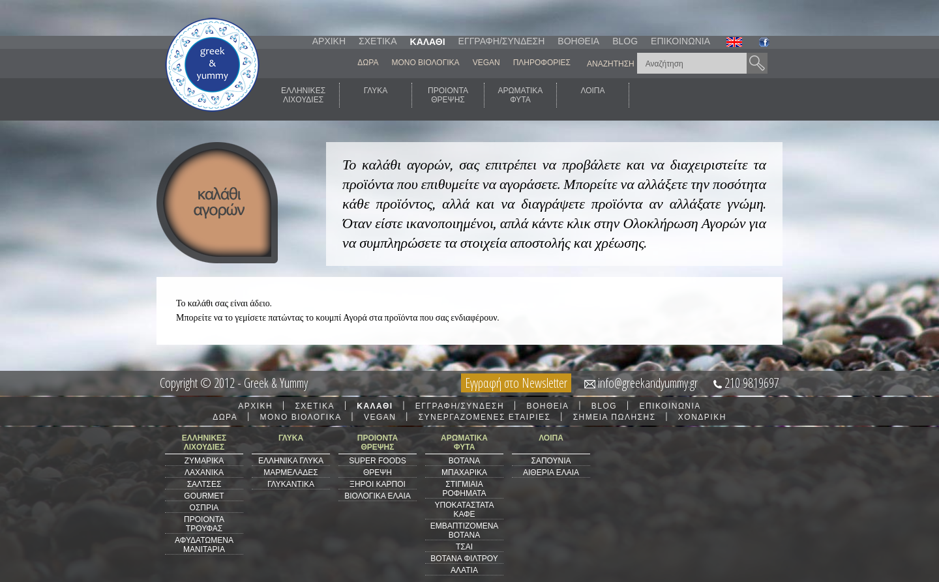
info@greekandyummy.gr (648, 383)
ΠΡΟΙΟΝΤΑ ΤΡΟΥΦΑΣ (204, 524)
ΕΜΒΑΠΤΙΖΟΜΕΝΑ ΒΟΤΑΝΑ (464, 530)
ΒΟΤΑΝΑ (464, 460)
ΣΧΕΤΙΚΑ (377, 41)
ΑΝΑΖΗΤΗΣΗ (610, 63)
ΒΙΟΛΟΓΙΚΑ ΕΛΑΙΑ (377, 496)
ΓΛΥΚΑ (376, 95)
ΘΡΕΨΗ (377, 472)
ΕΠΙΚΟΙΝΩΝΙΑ (680, 41)
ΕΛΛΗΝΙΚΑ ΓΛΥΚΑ (290, 460)
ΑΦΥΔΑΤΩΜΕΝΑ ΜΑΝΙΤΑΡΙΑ (204, 545)
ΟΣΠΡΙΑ (204, 507)
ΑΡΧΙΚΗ (329, 41)
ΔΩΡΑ (367, 62)
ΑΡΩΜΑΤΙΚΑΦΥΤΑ (520, 95)
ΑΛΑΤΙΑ (464, 570)
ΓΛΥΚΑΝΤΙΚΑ (290, 484)
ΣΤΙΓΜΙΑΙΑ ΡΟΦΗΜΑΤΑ (464, 489)
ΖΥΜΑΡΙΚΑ (204, 460)
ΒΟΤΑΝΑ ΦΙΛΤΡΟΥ (464, 558)
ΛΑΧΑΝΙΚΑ (204, 472)
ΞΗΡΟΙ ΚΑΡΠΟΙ (378, 484)
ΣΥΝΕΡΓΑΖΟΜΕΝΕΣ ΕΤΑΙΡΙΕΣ (485, 417)
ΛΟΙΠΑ (592, 95)
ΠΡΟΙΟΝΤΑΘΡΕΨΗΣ (448, 95)
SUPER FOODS (377, 460)
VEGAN (486, 62)
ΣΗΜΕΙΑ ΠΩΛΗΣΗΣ (614, 417)
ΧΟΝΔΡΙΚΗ (702, 417)
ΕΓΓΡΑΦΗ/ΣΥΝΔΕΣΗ (501, 41)
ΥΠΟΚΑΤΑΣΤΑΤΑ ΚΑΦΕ (464, 510)
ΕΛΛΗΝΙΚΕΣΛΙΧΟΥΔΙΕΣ (303, 95)
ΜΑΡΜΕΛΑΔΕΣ (290, 472)
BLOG (625, 41)
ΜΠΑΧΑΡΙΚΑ (464, 472)
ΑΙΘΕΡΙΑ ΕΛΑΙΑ (551, 472)
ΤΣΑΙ (464, 546)
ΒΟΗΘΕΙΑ (578, 41)
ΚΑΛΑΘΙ (427, 41)
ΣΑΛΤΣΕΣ (204, 484)
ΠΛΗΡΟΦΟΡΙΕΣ (542, 62)
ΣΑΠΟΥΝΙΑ (551, 460)
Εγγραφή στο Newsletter (516, 383)
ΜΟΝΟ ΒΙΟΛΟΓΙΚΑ (425, 62)
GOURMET (204, 496)
